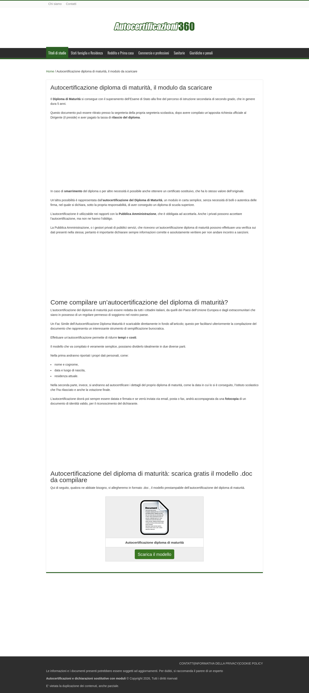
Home (50, 71)
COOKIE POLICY (251, 663)
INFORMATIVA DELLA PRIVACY (217, 663)
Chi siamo (55, 4)
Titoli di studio (57, 53)
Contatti (71, 4)
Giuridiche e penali (201, 53)
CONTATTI (186, 663)
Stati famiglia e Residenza (87, 53)
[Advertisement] (154, 154)
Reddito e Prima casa (121, 53)
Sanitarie (179, 53)
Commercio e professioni (153, 53)
